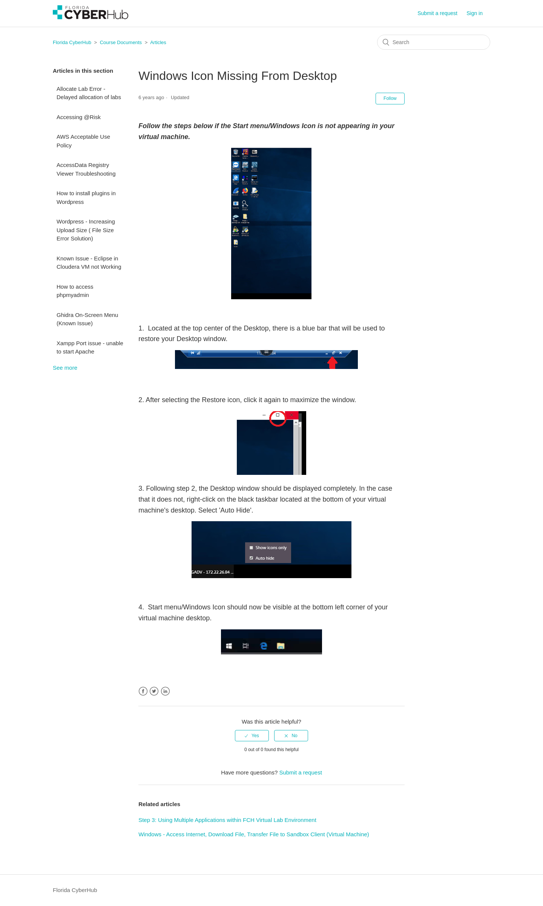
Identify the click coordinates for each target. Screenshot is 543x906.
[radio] (252, 735)
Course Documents (121, 42)
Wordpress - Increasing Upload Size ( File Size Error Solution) (86, 230)
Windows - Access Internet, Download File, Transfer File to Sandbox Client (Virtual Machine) (253, 834)
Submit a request (437, 13)
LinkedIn (165, 691)
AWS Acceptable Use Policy (83, 140)
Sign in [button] (474, 13)
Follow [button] (390, 98)
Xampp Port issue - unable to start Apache (90, 347)
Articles (158, 42)
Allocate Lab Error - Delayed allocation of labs (89, 93)
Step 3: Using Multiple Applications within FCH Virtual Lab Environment (227, 820)
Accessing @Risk (79, 117)
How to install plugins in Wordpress (86, 197)
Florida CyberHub (72, 42)
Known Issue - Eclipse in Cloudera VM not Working (89, 262)
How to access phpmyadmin (75, 290)
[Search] (433, 42)
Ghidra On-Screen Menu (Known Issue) (87, 319)
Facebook (143, 691)
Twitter (154, 691)
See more (65, 367)
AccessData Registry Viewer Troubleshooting (86, 169)
